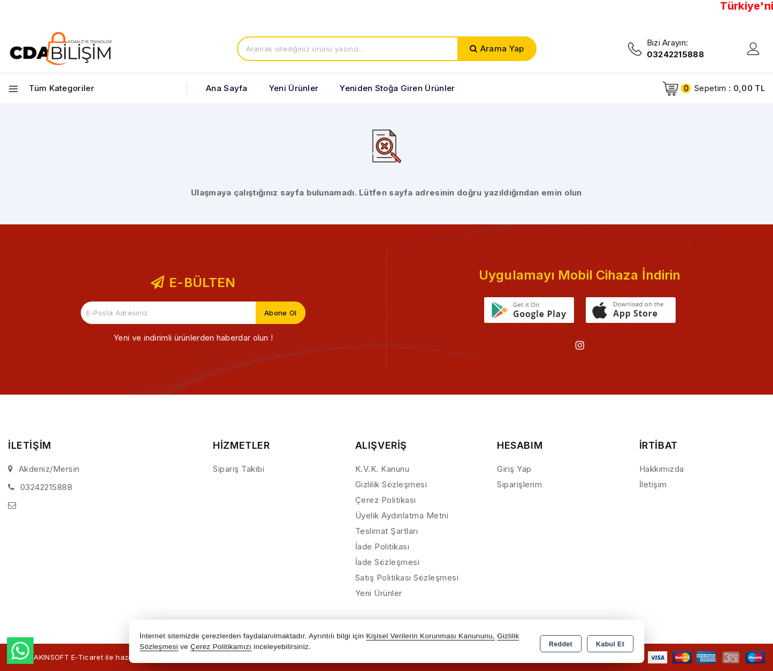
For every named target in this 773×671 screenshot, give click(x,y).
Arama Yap (502, 48)
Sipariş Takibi (238, 469)
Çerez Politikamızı (220, 647)
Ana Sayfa (227, 88)
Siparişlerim (519, 484)
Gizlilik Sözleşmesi (391, 484)
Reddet (560, 642)
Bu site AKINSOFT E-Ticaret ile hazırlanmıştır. (94, 657)
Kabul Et (610, 642)
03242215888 (46, 487)
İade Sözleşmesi (387, 562)
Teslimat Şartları (386, 531)
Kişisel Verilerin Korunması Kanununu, (430, 636)
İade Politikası (382, 546)
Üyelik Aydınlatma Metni (402, 515)
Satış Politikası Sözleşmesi (407, 577)
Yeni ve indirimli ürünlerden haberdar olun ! (193, 338)
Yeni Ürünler (378, 593)
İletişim (653, 484)
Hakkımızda (661, 469)
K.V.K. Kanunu (382, 469)
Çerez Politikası (385, 500)
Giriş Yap (514, 469)
